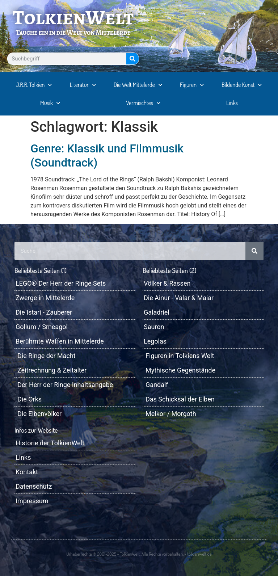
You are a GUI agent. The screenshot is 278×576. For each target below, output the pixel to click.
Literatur (83, 85)
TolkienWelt (73, 17)
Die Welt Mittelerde (138, 85)
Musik (50, 103)
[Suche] (132, 58)
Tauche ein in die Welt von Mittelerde (73, 32)
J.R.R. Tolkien (34, 85)
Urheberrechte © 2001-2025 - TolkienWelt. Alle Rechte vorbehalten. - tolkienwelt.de (138, 554)
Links (232, 102)
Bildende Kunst (242, 85)
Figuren (192, 85)
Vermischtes (143, 103)
